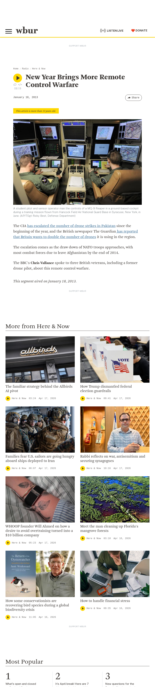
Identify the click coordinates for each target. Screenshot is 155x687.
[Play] (8, 398)
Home (16, 69)
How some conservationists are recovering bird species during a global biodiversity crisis (37, 605)
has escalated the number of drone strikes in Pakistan (71, 226)
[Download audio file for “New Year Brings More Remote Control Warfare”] (14, 84)
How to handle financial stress (105, 601)
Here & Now (38, 69)
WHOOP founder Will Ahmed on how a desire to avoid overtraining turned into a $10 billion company (39, 531)
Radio (25, 69)
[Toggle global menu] (9, 31)
